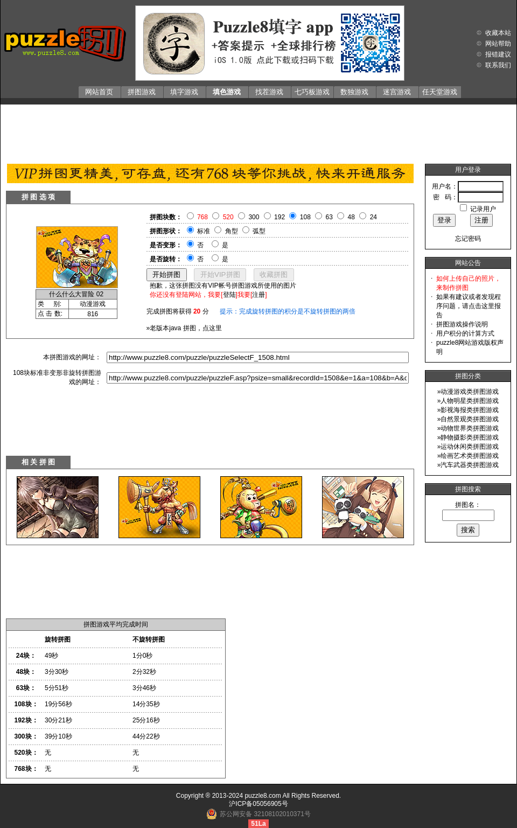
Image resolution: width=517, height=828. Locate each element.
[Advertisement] (258, 131)
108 (305, 217)
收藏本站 (498, 33)
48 (351, 217)
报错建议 (498, 54)
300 (253, 217)
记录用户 (483, 209)
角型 (231, 231)
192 (279, 217)
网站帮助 (498, 43)
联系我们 (498, 65)
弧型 (259, 231)
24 (373, 217)
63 (329, 217)
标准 (203, 231)
